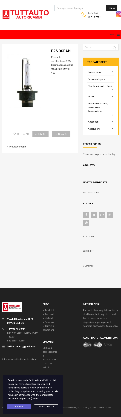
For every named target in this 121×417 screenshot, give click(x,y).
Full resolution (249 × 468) (62, 69)
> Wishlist (48, 318)
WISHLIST (88, 251)
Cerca (112, 8)
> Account (48, 314)
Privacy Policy (46, 406)
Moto (91, 96)
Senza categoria (96, 79)
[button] (112, 34)
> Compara (48, 322)
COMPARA (88, 265)
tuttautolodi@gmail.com (21, 346)
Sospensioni (94, 72)
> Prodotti (48, 310)
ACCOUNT (88, 236)
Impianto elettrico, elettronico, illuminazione (98, 107)
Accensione (94, 128)
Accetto (19, 406)
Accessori (93, 121)
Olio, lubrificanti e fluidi (100, 86)
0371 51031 (94, 16)
